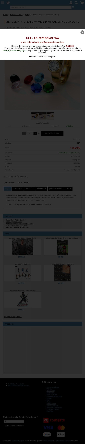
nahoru (81, 440)
